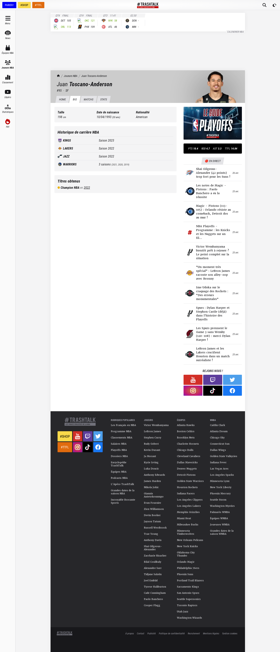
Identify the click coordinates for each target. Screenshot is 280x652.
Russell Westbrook (155, 527)
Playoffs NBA (119, 450)
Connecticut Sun (219, 443)
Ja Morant (150, 456)
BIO (75, 99)
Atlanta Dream (219, 431)
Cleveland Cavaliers (188, 456)
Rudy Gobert (151, 443)
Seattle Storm (218, 499)
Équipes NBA (118, 471)
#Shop (65, 436)
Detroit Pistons (186, 474)
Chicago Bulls (185, 450)
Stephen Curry (152, 437)
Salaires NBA (118, 443)
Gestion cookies (229, 633)
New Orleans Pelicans (190, 540)
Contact (140, 633)
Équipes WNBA (219, 518)
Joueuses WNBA (219, 524)
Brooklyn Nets (186, 437)
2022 (87, 187)
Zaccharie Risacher (155, 555)
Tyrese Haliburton (155, 586)
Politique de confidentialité (172, 633)
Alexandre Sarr (153, 568)
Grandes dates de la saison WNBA (222, 532)
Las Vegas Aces (219, 468)
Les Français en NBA (123, 425)
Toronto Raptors (187, 605)
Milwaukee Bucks (187, 524)
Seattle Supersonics (189, 599)
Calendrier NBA (235, 31)
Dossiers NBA (119, 456)
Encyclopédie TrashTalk (118, 464)
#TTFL (38, 5)
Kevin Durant (152, 450)
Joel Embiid (151, 580)
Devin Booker (152, 515)
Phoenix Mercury (220, 493)
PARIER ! (9, 5)
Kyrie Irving (151, 462)
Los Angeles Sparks (222, 474)
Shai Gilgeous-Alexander (153, 548)
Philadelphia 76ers (188, 568)
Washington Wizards (189, 617)
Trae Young (151, 534)
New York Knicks (187, 546)
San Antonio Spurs (188, 593)
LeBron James (152, 431)
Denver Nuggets (187, 468)
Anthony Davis (153, 540)
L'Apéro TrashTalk (122, 484)
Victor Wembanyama (156, 425)
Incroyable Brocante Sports (123, 501)
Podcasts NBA (119, 478)
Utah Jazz (182, 611)
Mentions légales (211, 633)
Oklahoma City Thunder (186, 554)
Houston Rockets (187, 487)
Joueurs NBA (70, 76)
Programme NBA (121, 431)
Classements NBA (121, 437)
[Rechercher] (264, 5)
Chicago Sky (217, 437)
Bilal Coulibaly (152, 561)
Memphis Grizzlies (188, 512)
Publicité (151, 633)
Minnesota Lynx (219, 481)
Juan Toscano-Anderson (94, 76)
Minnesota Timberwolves (185, 532)
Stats (103, 99)
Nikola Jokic (151, 487)
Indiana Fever (218, 462)
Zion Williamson (154, 509)
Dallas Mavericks (187, 462)
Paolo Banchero (153, 599)
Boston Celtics (185, 431)
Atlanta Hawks (186, 425)
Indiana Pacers (186, 493)
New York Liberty (220, 487)
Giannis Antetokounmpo (154, 495)
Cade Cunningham (155, 593)
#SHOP (24, 5)
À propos (129, 633)
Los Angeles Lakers (189, 506)
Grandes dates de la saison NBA (122, 492)
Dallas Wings (218, 450)
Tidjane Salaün (153, 574)
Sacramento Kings (188, 586)
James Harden (152, 481)
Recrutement (194, 633)
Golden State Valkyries (223, 456)
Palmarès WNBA (220, 512)
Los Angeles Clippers (190, 499)
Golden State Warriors (190, 481)
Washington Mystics (222, 506)
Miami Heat (184, 518)
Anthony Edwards (154, 474)
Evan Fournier (152, 502)
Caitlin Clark (217, 425)
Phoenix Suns (185, 574)
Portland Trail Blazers (190, 580)
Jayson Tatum (152, 521)
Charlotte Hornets (188, 443)
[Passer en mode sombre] (274, 5)
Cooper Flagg (152, 605)
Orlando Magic (185, 561)
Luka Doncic (151, 468)
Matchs (88, 99)
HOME (62, 99)
